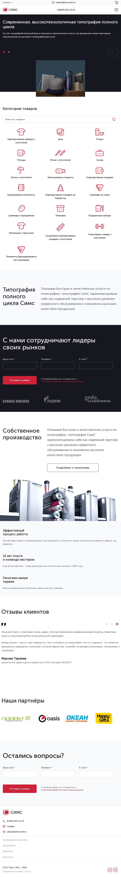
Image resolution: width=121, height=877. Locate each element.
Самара (8, 2)
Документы (9, 845)
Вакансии (8, 851)
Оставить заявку (20, 380)
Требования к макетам (15, 840)
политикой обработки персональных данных (62, 381)
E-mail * (83, 359)
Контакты (8, 857)
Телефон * (46, 359)
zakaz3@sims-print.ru (66, 2)
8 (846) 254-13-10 (66, 10)
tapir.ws (27, 871)
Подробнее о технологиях (72, 467)
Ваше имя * (9, 359)
